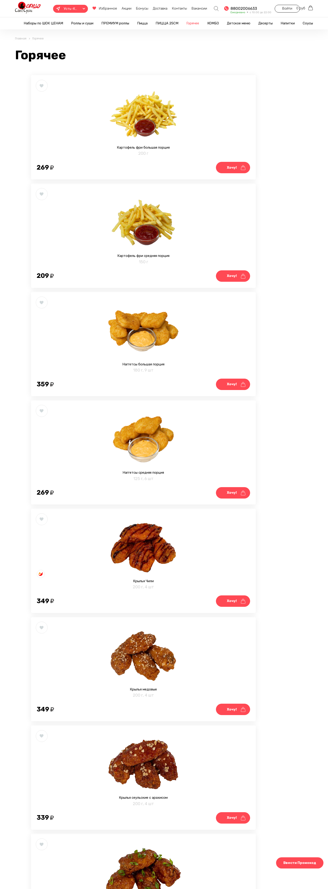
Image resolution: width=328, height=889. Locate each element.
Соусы (308, 23)
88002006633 (231, 8)
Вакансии (187, 8)
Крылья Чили (164, 293)
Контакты (166, 8)
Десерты (265, 23)
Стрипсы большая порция (252, 416)
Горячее (192, 23)
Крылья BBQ (164, 416)
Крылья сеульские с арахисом (75, 416)
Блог (154, 874)
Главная (20, 45)
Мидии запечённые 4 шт (252, 662)
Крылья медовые (252, 293)
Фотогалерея (132, 874)
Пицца (142, 23)
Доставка (147, 8)
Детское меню (238, 23)
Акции (114, 8)
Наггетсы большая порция (252, 170)
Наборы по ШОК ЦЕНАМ (43, 23)
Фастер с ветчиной (252, 539)
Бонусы (129, 8)
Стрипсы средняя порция (75, 539)
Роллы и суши (82, 23)
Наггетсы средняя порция (75, 293)
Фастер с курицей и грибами (163, 539)
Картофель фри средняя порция (164, 170)
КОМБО (213, 23)
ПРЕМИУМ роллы (115, 23)
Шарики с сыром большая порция (75, 662)
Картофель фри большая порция (75, 170)
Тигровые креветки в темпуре (75, 785)
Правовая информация (96, 874)
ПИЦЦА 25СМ (167, 23)
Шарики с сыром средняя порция (163, 662)
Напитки (288, 23)
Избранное (92, 8)
